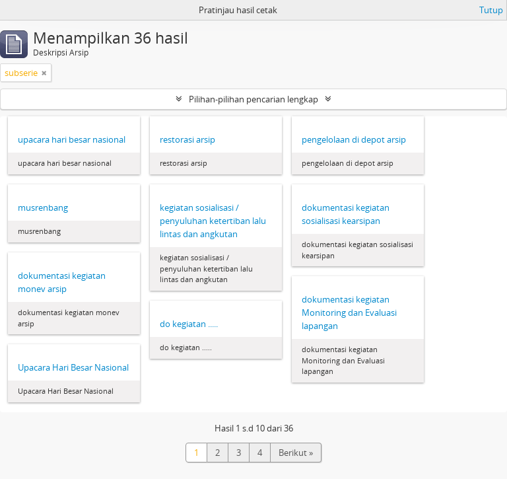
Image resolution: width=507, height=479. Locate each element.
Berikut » (296, 453)
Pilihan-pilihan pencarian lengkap (253, 99)
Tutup (491, 10)
